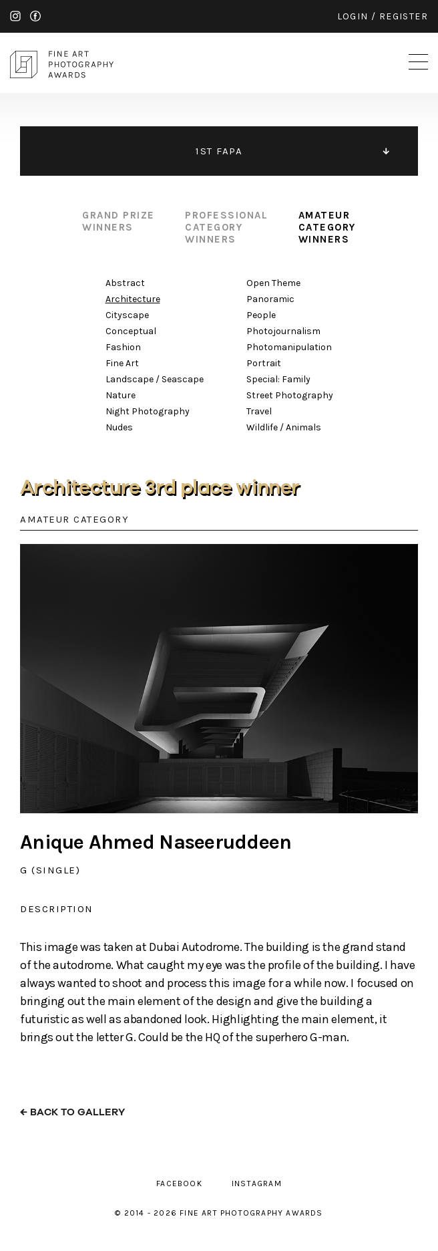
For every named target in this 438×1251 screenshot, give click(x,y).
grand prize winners (118, 221)
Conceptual (130, 331)
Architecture (132, 299)
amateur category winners (327, 227)
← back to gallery (72, 1112)
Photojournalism (283, 331)
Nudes (119, 427)
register (403, 16)
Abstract (125, 283)
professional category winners (226, 227)
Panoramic (270, 299)
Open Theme (273, 283)
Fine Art (122, 363)
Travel (259, 411)
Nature (120, 395)
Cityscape (127, 315)
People (261, 315)
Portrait (263, 363)
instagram (15, 16)
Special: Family (278, 379)
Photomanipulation (289, 347)
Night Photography (147, 411)
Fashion (123, 347)
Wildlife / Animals (283, 427)
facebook (35, 16)
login (353, 16)
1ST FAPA (219, 151)
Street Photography (289, 395)
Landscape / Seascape (154, 379)
